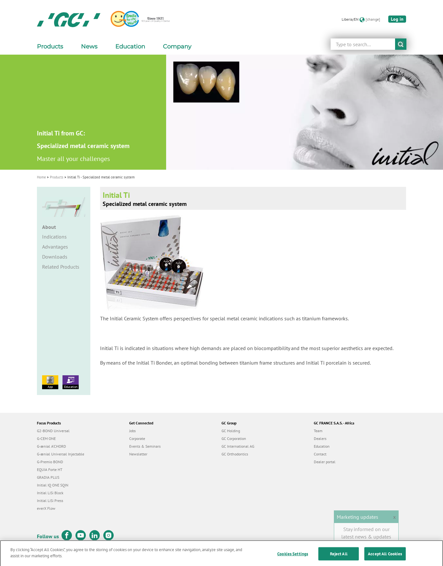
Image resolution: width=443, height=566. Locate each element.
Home (41, 177)
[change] (373, 19)
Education (70, 382)
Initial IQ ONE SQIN (52, 485)
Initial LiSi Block (50, 492)
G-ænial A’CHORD (51, 446)
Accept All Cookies (385, 558)
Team (318, 430)
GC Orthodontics (235, 454)
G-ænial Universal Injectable (60, 454)
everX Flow (46, 508)
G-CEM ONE (46, 438)
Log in (397, 19)
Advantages (55, 246)
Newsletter (138, 454)
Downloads (54, 256)
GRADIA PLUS (48, 477)
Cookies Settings (292, 558)
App (50, 382)
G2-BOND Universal (53, 430)
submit (400, 44)
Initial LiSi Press (50, 500)
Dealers (320, 438)
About (49, 227)
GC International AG (238, 446)
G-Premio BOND (50, 461)
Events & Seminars (145, 446)
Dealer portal (324, 461)
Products (56, 177)
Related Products (60, 266)
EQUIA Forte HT (49, 469)
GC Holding (231, 430)
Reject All (338, 558)
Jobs (132, 430)
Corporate (137, 438)
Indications (54, 236)
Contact (320, 454)
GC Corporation (234, 438)
